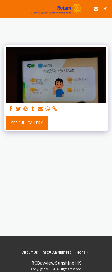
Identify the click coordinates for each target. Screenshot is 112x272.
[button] (6, 8)
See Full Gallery (27, 122)
